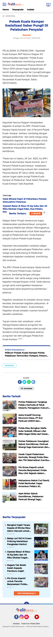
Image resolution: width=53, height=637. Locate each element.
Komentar (26, 388)
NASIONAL (9, 365)
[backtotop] (26, 604)
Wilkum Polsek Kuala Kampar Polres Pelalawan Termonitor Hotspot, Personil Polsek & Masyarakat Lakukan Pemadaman (26, 354)
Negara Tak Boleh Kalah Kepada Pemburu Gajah (16, 568)
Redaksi (16, 624)
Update (35, 213)
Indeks (30, 9)
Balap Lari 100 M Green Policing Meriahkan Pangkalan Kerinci (19, 541)
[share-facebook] (20, 382)
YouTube (38, 618)
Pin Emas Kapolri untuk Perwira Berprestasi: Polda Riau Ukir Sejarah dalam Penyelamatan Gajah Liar (18, 581)
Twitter (32, 616)
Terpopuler (18, 9)
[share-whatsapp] (29, 382)
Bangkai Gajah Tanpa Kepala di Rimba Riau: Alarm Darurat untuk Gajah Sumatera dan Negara (19, 528)
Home (6, 9)
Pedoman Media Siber (30, 624)
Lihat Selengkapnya (26, 593)
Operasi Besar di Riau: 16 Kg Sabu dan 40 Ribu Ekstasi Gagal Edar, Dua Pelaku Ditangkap (18, 554)
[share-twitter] (24, 382)
